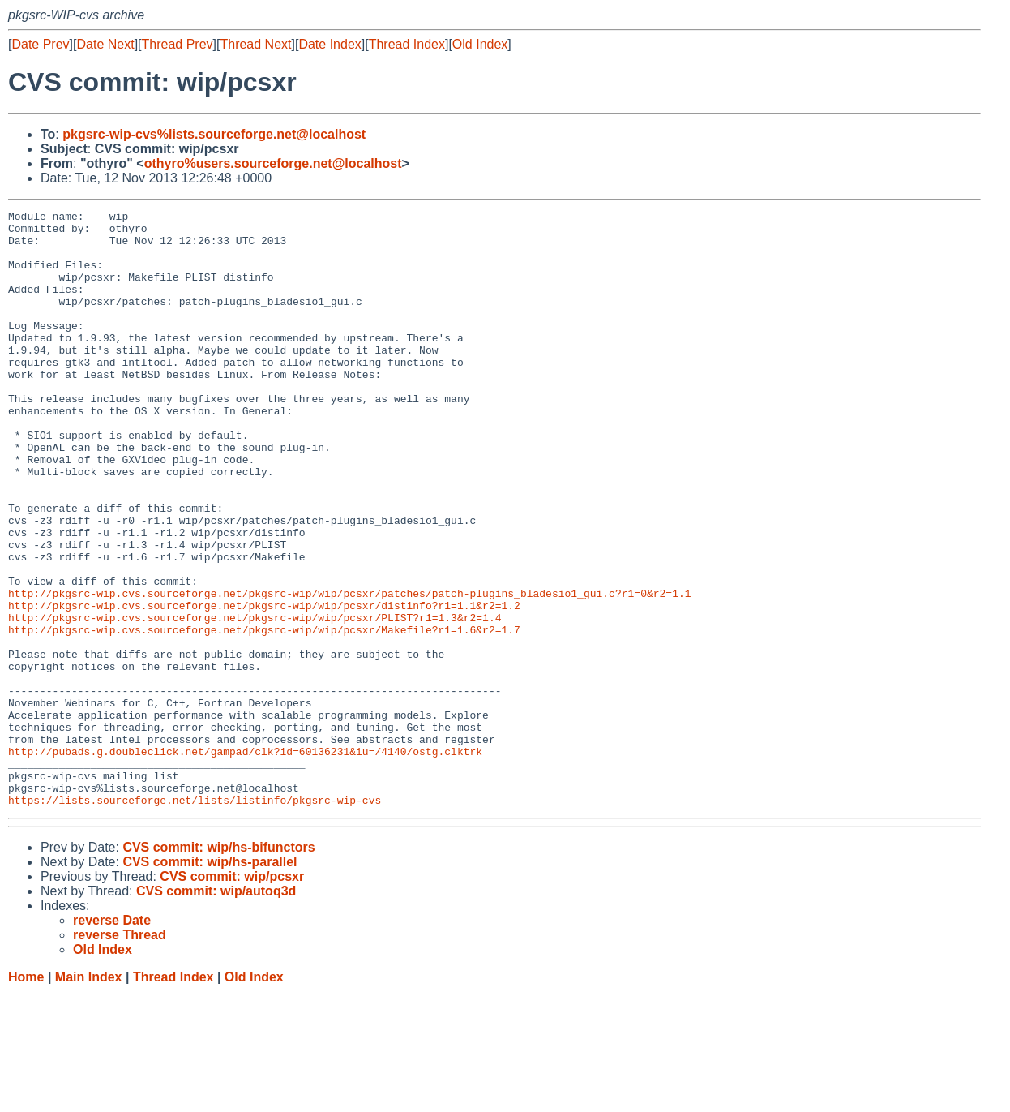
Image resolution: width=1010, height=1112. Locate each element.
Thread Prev (177, 44)
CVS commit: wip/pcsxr (232, 996)
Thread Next (255, 44)
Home (26, 1096)
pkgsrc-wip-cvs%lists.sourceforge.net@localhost (214, 134)
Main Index (88, 1096)
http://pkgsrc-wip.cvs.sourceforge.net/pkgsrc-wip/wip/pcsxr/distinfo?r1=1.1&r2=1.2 (264, 685)
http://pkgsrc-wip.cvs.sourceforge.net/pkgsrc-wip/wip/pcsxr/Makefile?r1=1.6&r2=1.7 (264, 714)
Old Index (479, 44)
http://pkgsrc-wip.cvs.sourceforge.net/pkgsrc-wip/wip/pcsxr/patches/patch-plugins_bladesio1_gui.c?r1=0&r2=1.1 (349, 670)
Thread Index (407, 44)
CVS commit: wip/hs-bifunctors (218, 966)
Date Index (329, 44)
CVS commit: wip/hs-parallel (209, 981)
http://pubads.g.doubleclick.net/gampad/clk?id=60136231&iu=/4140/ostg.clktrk (245, 860)
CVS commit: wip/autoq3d (216, 1010)
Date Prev (40, 44)
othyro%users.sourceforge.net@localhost (273, 163)
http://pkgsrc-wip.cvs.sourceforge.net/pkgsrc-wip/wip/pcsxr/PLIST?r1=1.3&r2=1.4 (254, 700)
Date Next (105, 44)
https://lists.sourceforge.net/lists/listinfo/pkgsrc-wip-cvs (194, 919)
